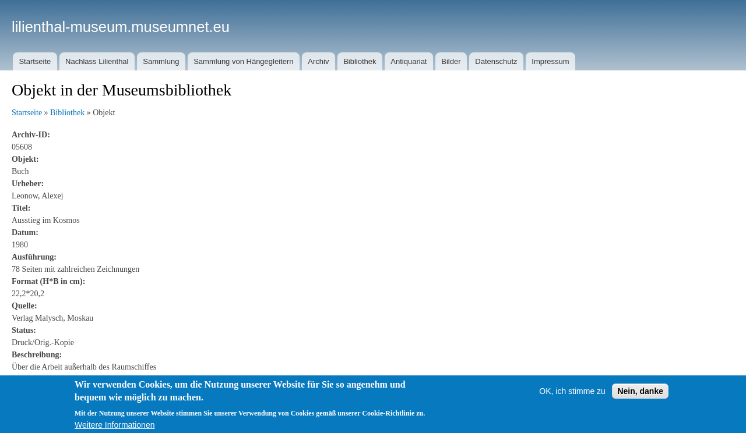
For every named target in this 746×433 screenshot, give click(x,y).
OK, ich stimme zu (572, 398)
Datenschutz (496, 61)
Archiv (318, 61)
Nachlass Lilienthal (96, 61)
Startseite (35, 61)
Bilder (450, 61)
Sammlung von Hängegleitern (243, 61)
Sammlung (161, 61)
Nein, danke (640, 398)
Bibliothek (359, 61)
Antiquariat (408, 61)
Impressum (550, 61)
